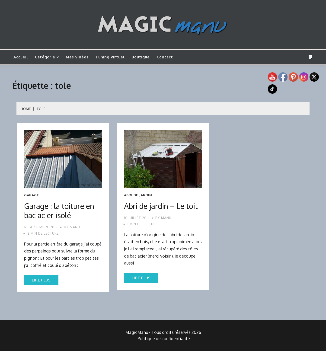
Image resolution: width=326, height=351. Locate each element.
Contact (165, 57)
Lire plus (41, 280)
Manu (75, 227)
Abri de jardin (138, 195)
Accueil (20, 57)
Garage (31, 195)
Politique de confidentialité (163, 338)
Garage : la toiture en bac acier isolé (59, 210)
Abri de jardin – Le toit (161, 206)
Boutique (141, 57)
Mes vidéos (77, 57)
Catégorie (45, 57)
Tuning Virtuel (110, 57)
